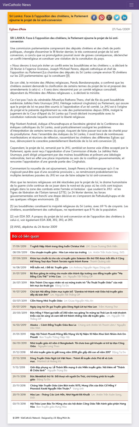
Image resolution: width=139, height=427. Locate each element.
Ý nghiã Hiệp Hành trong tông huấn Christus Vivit (57, 246)
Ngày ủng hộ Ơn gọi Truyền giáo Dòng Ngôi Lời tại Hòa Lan (63, 306)
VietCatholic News (17, 5)
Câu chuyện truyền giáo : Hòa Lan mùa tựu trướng (58, 252)
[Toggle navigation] (131, 4)
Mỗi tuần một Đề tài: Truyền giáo (49, 267)
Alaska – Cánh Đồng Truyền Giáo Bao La (53, 324)
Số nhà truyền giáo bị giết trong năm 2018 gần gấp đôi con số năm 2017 (70, 352)
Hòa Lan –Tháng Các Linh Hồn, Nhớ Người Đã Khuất (60, 394)
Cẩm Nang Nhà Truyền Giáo (46, 300)
